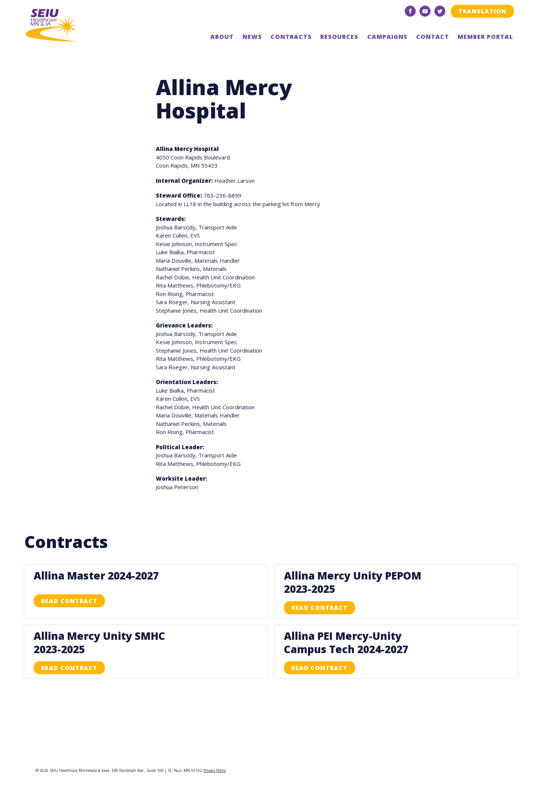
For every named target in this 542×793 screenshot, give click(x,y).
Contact (432, 37)
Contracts (291, 37)
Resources (339, 37)
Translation (482, 11)
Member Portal (485, 37)
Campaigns (387, 37)
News (252, 37)
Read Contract (69, 601)
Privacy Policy (214, 770)
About (222, 37)
